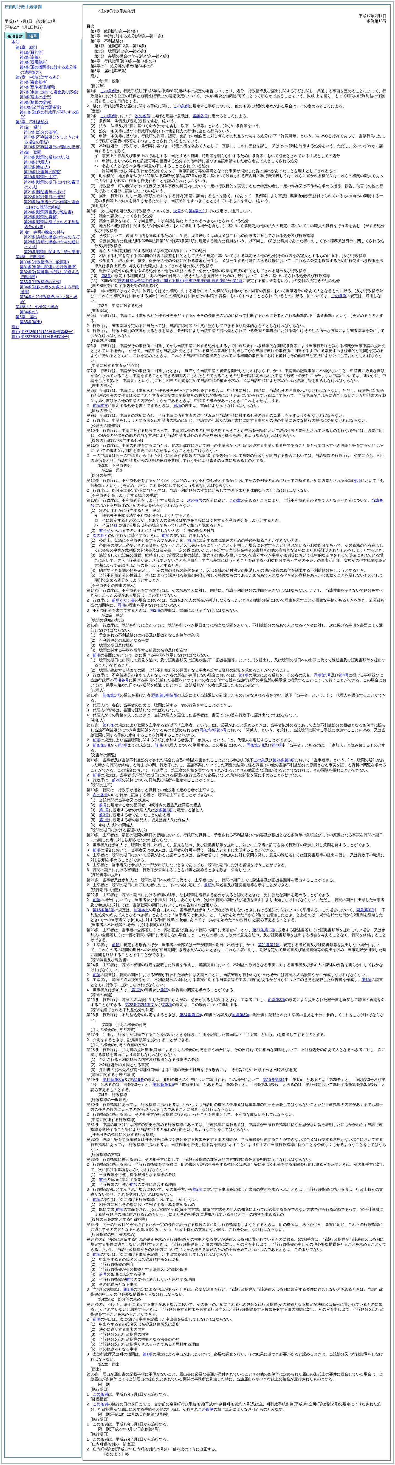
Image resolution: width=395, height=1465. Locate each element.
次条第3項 (164, 810)
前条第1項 (111, 695)
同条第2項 (255, 745)
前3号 (104, 815)
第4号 (344, 675)
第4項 (123, 745)
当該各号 (200, 116)
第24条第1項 (190, 1015)
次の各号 (142, 116)
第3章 (106, 275)
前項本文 (100, 405)
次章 (177, 211)
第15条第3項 (103, 910)
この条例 (108, 91)
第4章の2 (197, 211)
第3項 (167, 1004)
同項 (177, 405)
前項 (166, 535)
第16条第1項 (163, 1084)
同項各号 (121, 680)
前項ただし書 (123, 600)
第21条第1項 (263, 930)
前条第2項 (101, 745)
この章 (235, 500)
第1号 (104, 810)
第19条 (109, 725)
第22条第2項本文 (139, 1004)
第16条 (138, 1079)
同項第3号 (322, 675)
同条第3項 (365, 910)
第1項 (244, 675)
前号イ (105, 530)
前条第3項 (276, 999)
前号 (103, 805)
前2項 (155, 610)
